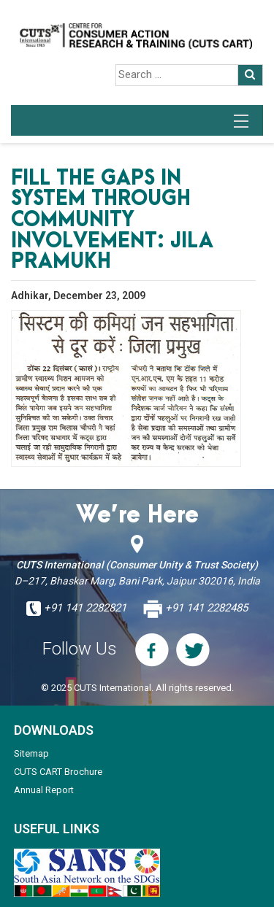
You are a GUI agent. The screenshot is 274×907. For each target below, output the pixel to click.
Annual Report (44, 789)
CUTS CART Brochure (58, 771)
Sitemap (31, 753)
